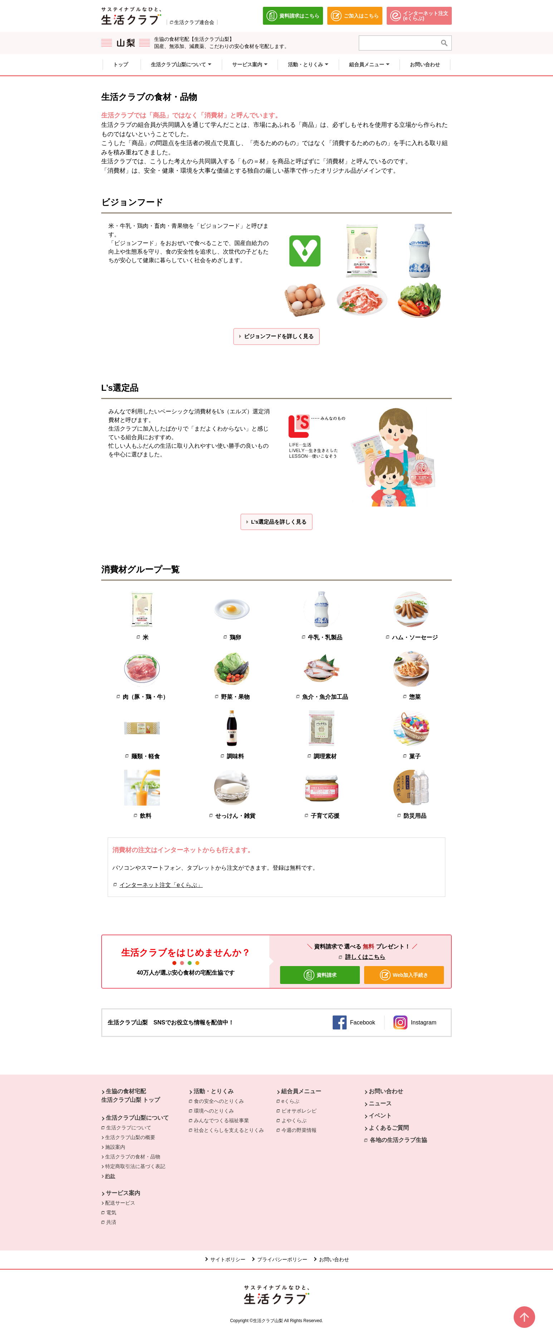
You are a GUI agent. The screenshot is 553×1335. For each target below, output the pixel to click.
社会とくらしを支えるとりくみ (229, 1130)
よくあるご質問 (389, 1128)
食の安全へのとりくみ (219, 1101)
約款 (110, 1176)
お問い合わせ (386, 1091)
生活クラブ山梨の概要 (130, 1137)
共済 (111, 1222)
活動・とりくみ (214, 1091)
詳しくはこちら (365, 957)
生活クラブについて (128, 1127)
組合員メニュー (301, 1091)
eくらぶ (292, 1101)
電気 (113, 1212)
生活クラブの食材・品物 (132, 1156)
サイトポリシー (227, 1259)
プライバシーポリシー (282, 1259)
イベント (380, 1116)
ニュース (380, 1103)
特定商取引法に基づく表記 (135, 1166)
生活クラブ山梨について (137, 1118)
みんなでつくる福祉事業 (221, 1120)
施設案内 (115, 1147)
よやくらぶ (296, 1120)
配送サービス (120, 1203)
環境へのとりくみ (214, 1111)
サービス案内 (123, 1193)
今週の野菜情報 (301, 1130)
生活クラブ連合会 (194, 22)
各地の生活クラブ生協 (398, 1140)
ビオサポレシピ (301, 1110)
